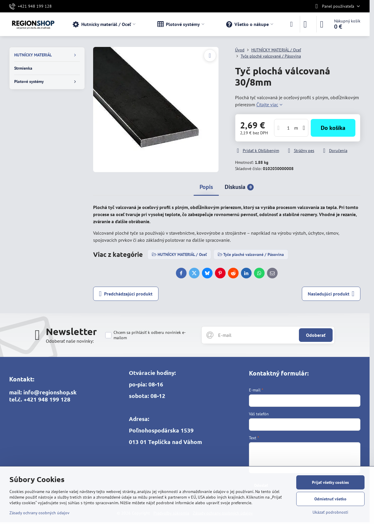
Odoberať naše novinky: (70, 341)
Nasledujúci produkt (331, 293)
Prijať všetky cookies (330, 482)
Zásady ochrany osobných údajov (39, 512)
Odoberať (316, 335)
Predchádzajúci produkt (126, 293)
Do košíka (333, 128)
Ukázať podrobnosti (330, 512)
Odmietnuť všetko (330, 499)
